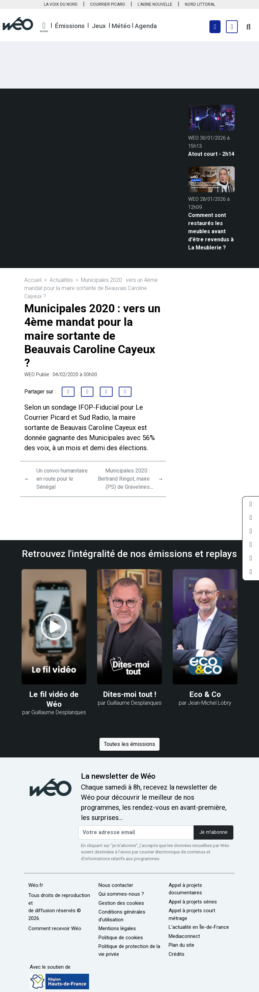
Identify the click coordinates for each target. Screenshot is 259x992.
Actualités (61, 280)
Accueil (32, 280)
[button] (44, 27)
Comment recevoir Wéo (54, 928)
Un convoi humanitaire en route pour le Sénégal (62, 478)
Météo (121, 26)
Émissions (70, 26)
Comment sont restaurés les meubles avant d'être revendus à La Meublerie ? (211, 231)
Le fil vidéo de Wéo (54, 699)
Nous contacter (115, 885)
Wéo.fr (35, 885)
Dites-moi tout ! (129, 694)
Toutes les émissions (129, 744)
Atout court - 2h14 (211, 154)
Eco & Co (205, 694)
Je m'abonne (213, 832)
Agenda (146, 26)
